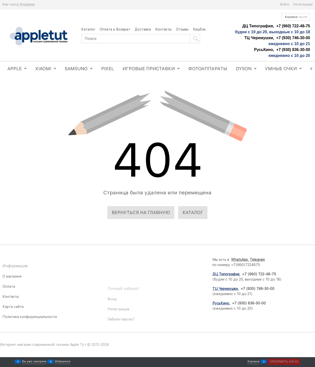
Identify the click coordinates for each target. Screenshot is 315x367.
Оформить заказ (284, 361)
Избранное (62, 362)
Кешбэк (199, 29)
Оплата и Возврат (115, 29)
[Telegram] (163, 296)
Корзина (253, 362)
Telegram (283, 260)
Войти (284, 4)
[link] (27, 4)
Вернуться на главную (141, 212)
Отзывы (182, 29)
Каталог (88, 29)
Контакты (163, 29)
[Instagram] (163, 284)
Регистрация (303, 4)
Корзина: (295, 17)
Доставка (143, 29)
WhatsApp (265, 260)
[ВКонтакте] (163, 271)
